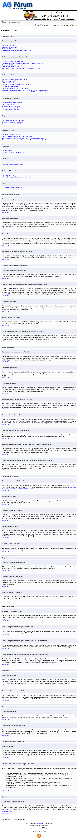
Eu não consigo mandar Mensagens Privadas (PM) (17, 136)
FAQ (38, 25)
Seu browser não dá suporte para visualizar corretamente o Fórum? (21, 68)
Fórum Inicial (6, 22)
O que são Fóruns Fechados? (10, 109)
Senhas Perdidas (7, 49)
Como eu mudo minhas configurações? (13, 61)
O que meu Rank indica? (9, 65)
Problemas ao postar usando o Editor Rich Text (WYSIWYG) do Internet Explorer (25, 92)
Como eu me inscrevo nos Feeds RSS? (13, 152)
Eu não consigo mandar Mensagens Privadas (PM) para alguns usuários (23, 138)
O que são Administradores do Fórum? (13, 120)
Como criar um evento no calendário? (13, 164)
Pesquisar (52, 25)
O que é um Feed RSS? (9, 150)
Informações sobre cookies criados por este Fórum (16, 177)
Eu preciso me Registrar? (9, 47)
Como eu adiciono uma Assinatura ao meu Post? (16, 84)
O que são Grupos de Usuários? (11, 124)
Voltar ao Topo (5, 212)
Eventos (60, 25)
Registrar (68, 25)
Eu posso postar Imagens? (10, 108)
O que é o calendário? (8, 163)
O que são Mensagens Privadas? (11, 134)
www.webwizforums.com (9, 811)
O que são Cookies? (8, 175)
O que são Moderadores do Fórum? (12, 122)
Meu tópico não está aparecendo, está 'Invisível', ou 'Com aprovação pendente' (25, 90)
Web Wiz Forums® (40, 823)
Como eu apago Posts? (9, 81)
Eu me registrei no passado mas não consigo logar (16, 51)
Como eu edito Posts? (8, 83)
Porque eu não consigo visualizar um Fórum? (15, 88)
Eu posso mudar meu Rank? (10, 67)
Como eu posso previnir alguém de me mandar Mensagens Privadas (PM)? (24, 140)
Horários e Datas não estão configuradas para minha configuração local (23, 63)
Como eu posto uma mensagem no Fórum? (14, 79)
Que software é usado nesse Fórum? (12, 187)
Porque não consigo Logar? (10, 45)
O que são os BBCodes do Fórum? (12, 102)
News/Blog (45, 25)
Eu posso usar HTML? (8, 104)
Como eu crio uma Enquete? (10, 86)
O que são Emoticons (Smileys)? (11, 106)
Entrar (75, 25)
